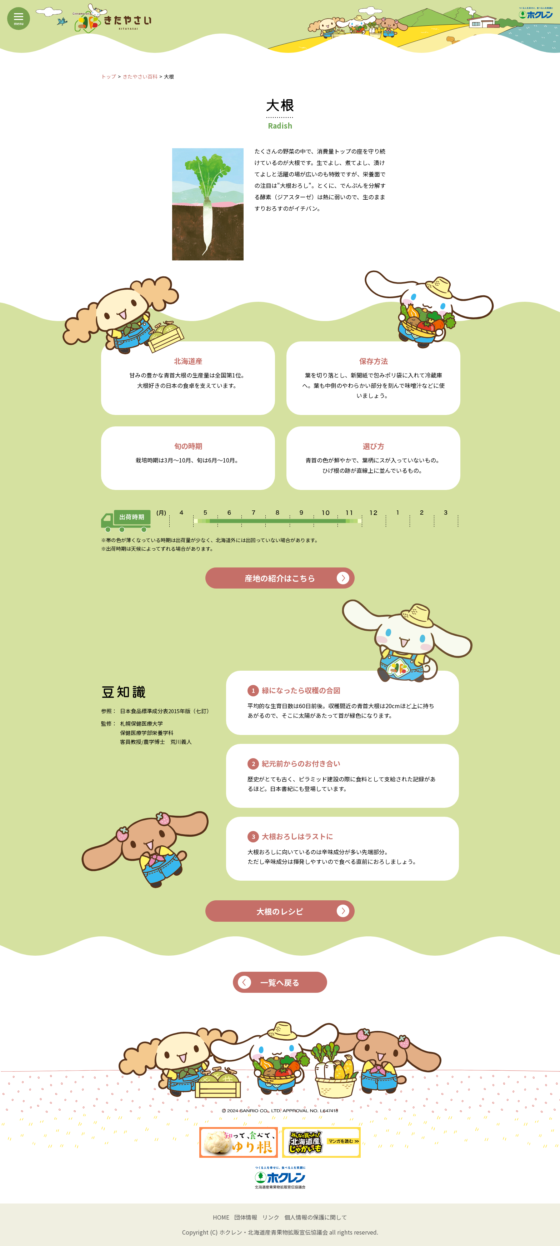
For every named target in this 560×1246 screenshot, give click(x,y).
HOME (221, 1217)
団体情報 (245, 1217)
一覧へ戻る (269, 982)
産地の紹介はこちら (297, 578)
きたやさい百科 (140, 76)
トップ (108, 76)
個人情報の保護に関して (315, 1217)
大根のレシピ (302, 911)
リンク (270, 1217)
